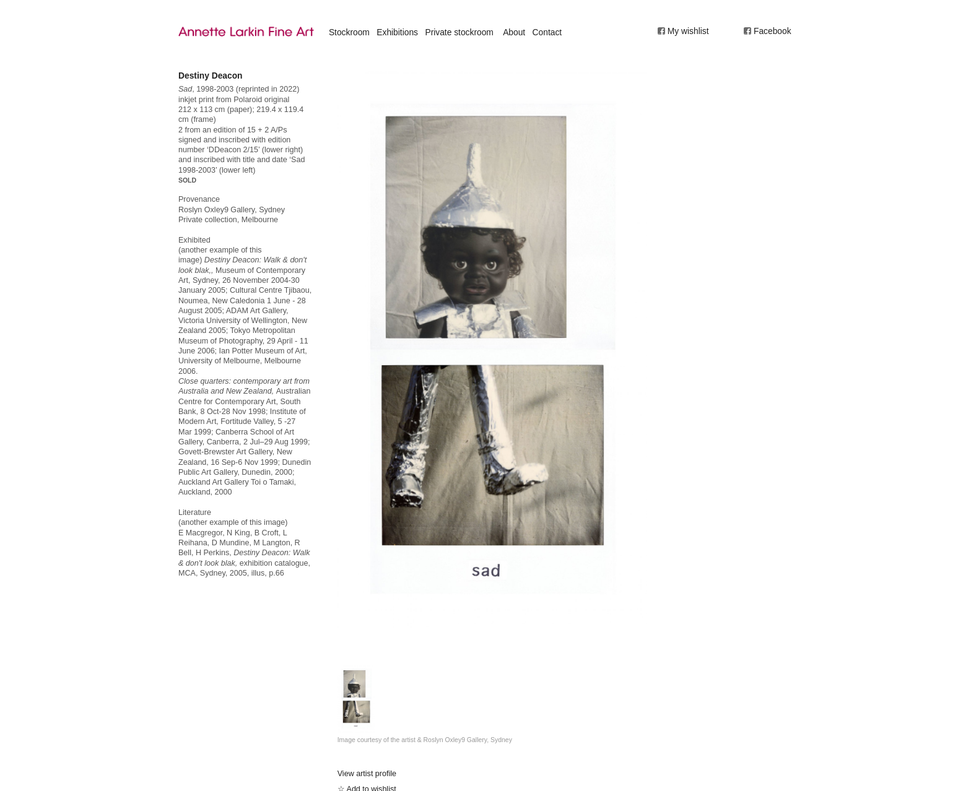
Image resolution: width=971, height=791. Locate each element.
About (514, 32)
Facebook (772, 31)
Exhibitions (397, 32)
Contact (547, 32)
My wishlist (688, 31)
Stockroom (349, 32)
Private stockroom (459, 32)
